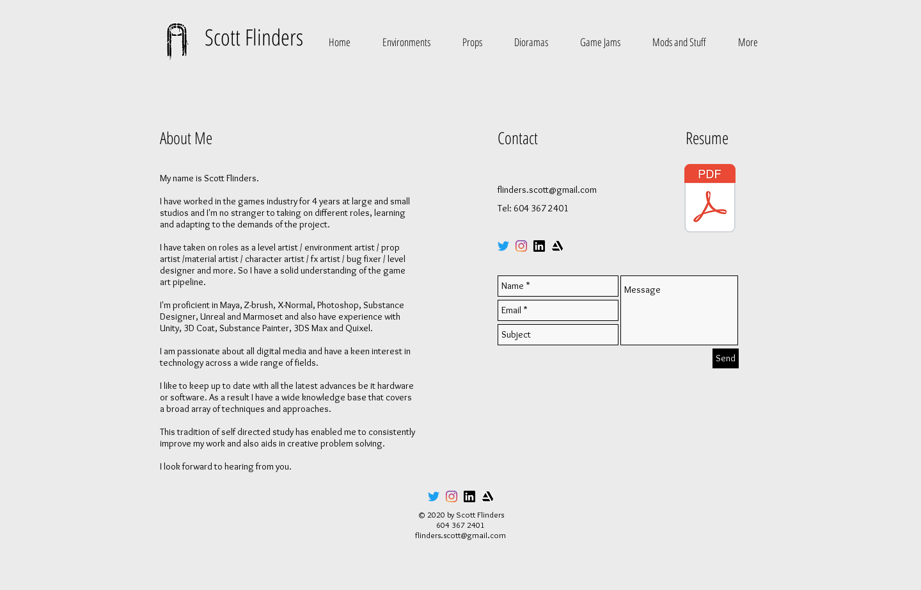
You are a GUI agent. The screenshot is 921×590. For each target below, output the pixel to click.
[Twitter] (503, 246)
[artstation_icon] (557, 246)
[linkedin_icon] (539, 246)
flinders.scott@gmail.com (547, 189)
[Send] (725, 358)
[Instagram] (521, 246)
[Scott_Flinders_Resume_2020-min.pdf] (710, 200)
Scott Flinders (254, 37)
